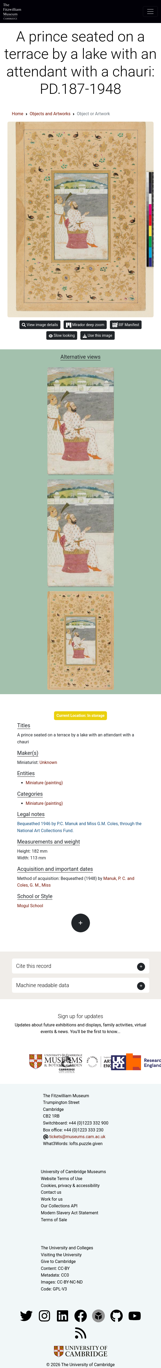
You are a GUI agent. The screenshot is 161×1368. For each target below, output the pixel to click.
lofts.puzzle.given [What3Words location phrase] (85, 1143)
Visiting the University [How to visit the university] (61, 1254)
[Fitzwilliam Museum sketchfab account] (99, 1315)
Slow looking (62, 335)
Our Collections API (59, 1205)
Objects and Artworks (50, 113)
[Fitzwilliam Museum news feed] (80, 1332)
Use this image (97, 335)
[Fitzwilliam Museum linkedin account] (81, 1315)
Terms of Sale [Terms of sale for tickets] (54, 1219)
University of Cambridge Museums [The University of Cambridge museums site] (73, 1171)
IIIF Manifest (125, 324)
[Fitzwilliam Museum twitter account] (27, 1315)
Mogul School (30, 905)
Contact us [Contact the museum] (51, 1192)
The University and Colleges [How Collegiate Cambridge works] (67, 1247)
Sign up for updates (80, 1016)
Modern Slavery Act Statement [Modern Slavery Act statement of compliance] (69, 1212)
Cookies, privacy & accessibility (70, 1185)
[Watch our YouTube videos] (134, 1315)
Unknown (48, 762)
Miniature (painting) (44, 782)
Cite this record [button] (33, 966)
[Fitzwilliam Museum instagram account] (45, 1315)
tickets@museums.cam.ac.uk (77, 1136)
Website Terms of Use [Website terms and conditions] (61, 1178)
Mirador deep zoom (85, 325)
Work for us (52, 1199)
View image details (40, 325)
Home (17, 113)
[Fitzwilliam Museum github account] (117, 1315)
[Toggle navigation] (150, 11)
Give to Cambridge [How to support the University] (58, 1261)
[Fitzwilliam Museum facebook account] (63, 1315)
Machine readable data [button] (42, 985)
